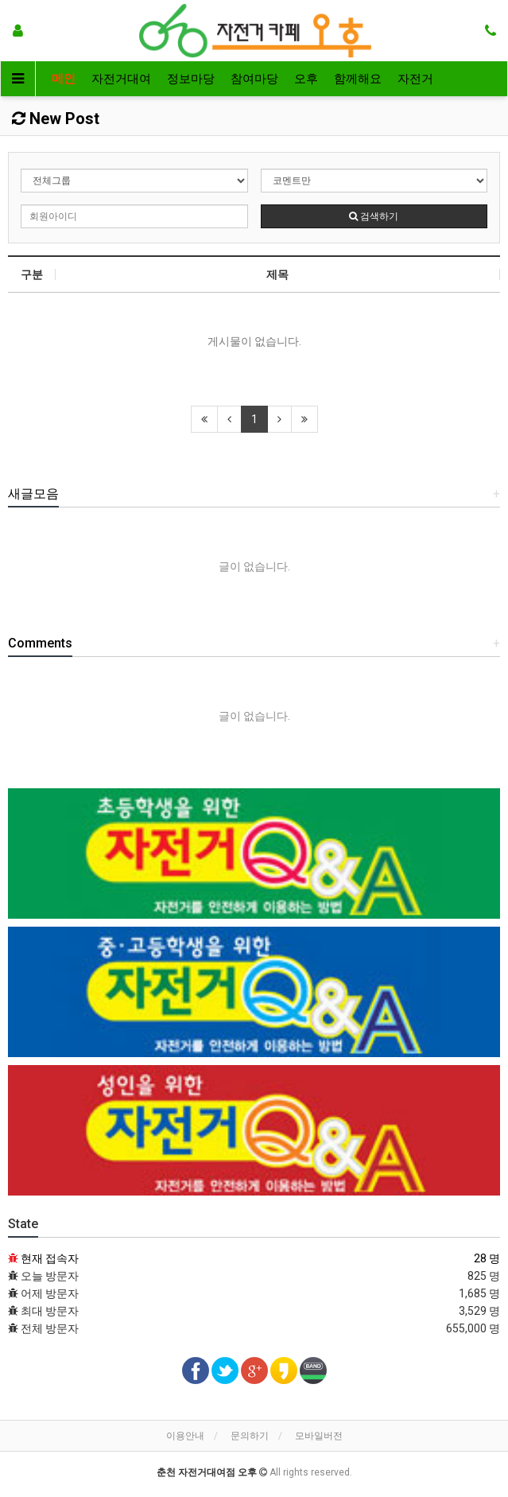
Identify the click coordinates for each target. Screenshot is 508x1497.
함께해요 (358, 79)
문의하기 (250, 1435)
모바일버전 (319, 1435)
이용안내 (185, 1435)
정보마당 (191, 79)
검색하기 (373, 216)
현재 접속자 (50, 1258)
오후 (306, 79)
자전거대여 (121, 79)
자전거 (415, 79)
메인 (64, 79)
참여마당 (254, 79)
